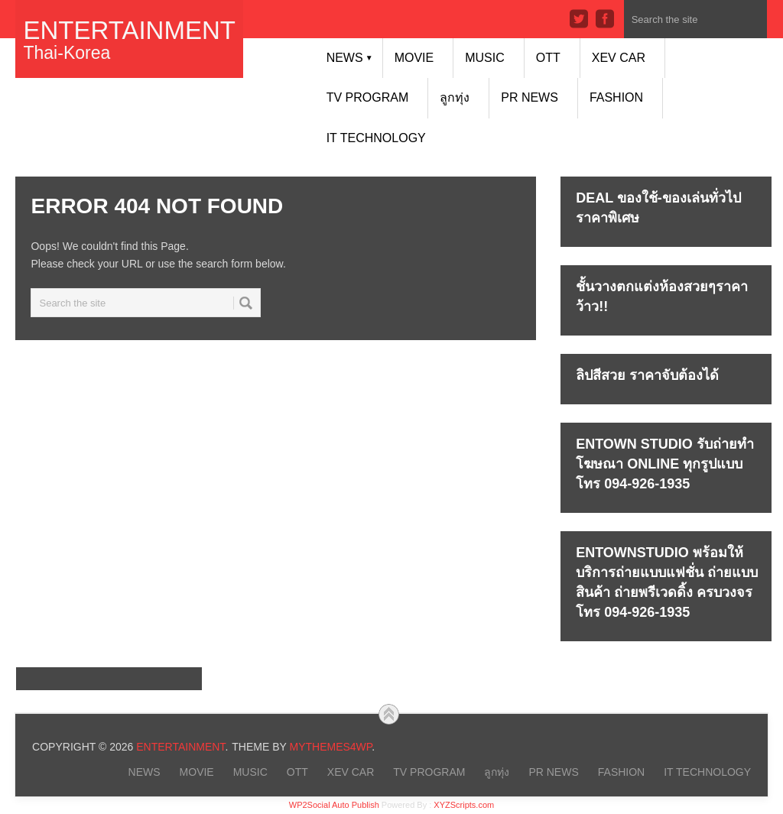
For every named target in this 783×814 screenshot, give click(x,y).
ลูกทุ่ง (454, 97)
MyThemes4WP (330, 747)
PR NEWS (529, 97)
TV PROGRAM (368, 97)
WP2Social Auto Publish (334, 804)
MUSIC (485, 57)
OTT (548, 57)
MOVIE (414, 57)
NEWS (350, 57)
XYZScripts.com (464, 804)
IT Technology (376, 137)
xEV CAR (618, 57)
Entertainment (129, 30)
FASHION (616, 97)
